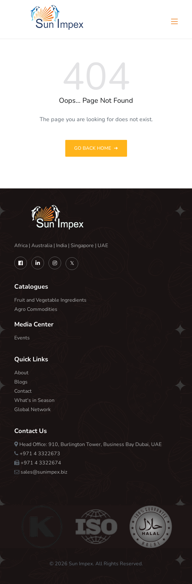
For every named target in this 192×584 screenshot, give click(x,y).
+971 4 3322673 (40, 453)
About (21, 372)
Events (22, 337)
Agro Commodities (35, 309)
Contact (23, 391)
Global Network (32, 409)
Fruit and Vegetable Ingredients (50, 300)
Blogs (21, 381)
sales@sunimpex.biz (44, 472)
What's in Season (34, 400)
